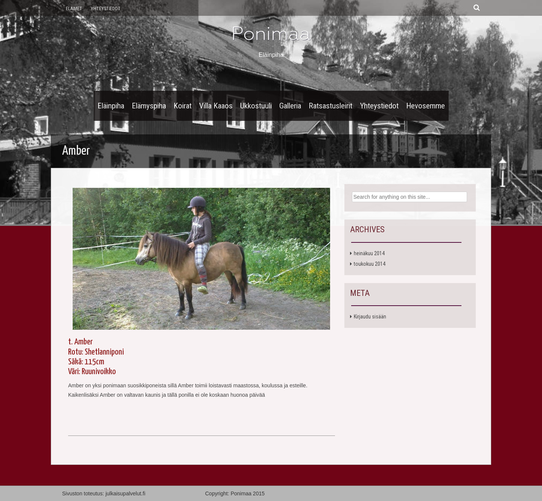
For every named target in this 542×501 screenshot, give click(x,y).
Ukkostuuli (256, 105)
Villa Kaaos (216, 105)
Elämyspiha (149, 105)
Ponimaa (271, 33)
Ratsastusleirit (330, 105)
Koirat (183, 105)
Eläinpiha (110, 105)
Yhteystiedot (105, 8)
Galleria (290, 105)
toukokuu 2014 (369, 264)
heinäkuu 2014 (369, 253)
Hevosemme (425, 105)
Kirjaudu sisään (370, 317)
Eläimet (74, 8)
